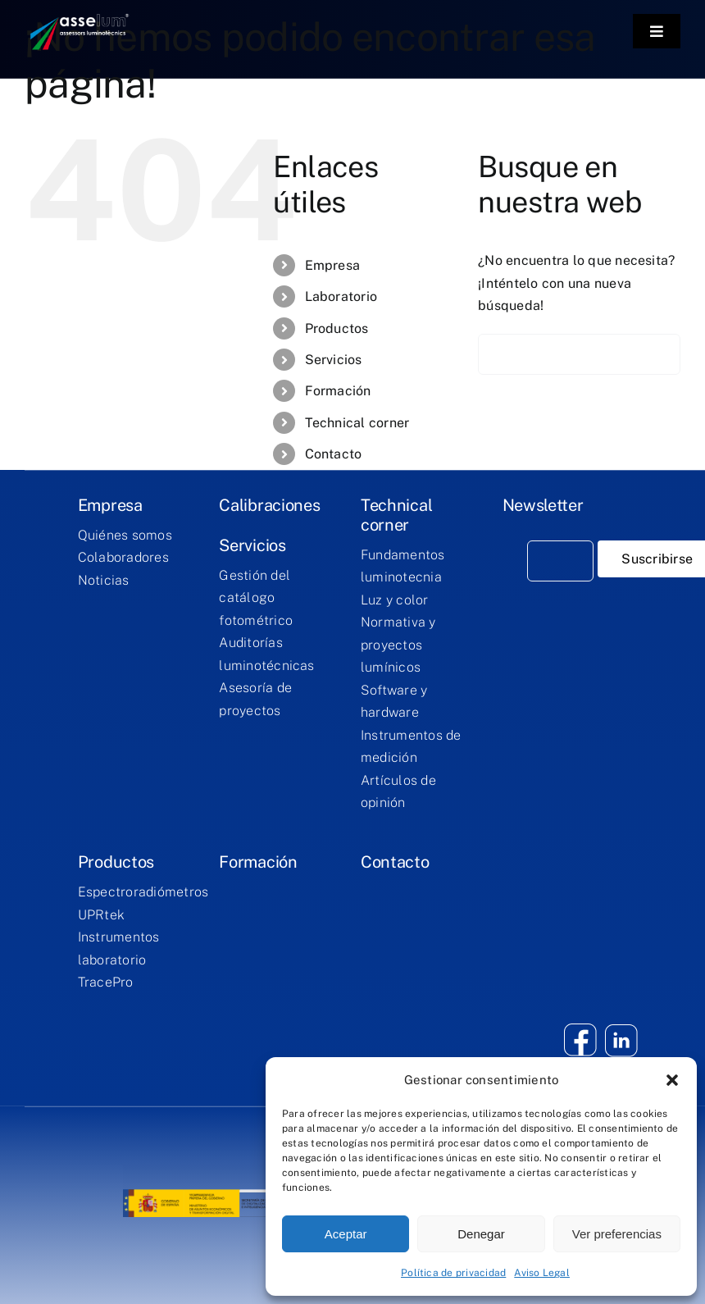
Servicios (333, 359)
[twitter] (621, 1030)
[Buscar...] (579, 354)
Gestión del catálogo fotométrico (256, 598)
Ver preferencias (617, 1234)
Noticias (104, 580)
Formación (338, 391)
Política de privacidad (453, 1273)
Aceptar (346, 1234)
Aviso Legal (542, 1273)
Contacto (333, 454)
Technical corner (357, 423)
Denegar (481, 1234)
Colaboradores (123, 557)
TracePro (106, 982)
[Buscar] (498, 354)
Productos (337, 328)
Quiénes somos (125, 535)
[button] (672, 1080)
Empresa (333, 265)
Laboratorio (341, 296)
